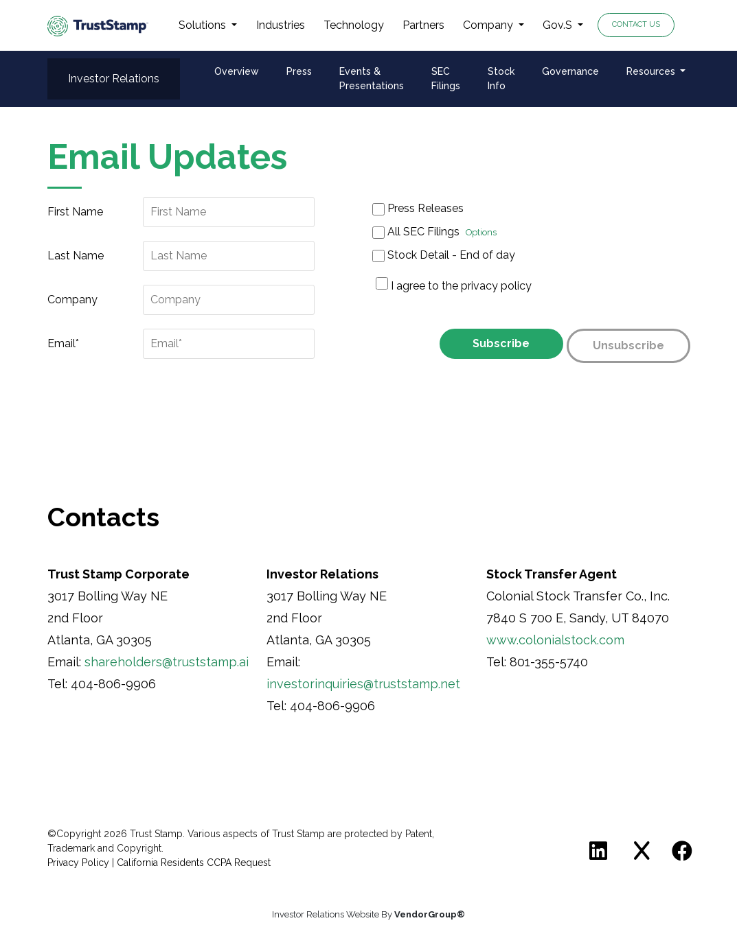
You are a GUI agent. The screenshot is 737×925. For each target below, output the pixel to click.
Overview (236, 71)
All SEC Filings (434, 232)
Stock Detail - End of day (443, 255)
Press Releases (418, 208)
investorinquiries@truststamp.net (363, 684)
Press (299, 71)
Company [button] (489, 25)
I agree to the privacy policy (461, 285)
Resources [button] (652, 71)
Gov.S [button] (559, 25)
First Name (75, 211)
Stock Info (501, 78)
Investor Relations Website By (368, 914)
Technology (354, 25)
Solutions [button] (204, 25)
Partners (423, 25)
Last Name (75, 255)
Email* (63, 343)
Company (72, 299)
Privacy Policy (78, 862)
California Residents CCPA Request (194, 862)
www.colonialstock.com (555, 640)
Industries (280, 25)
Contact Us (636, 24)
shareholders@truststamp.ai (166, 662)
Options (481, 232)
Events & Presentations (371, 78)
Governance (570, 71)
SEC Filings (445, 78)
